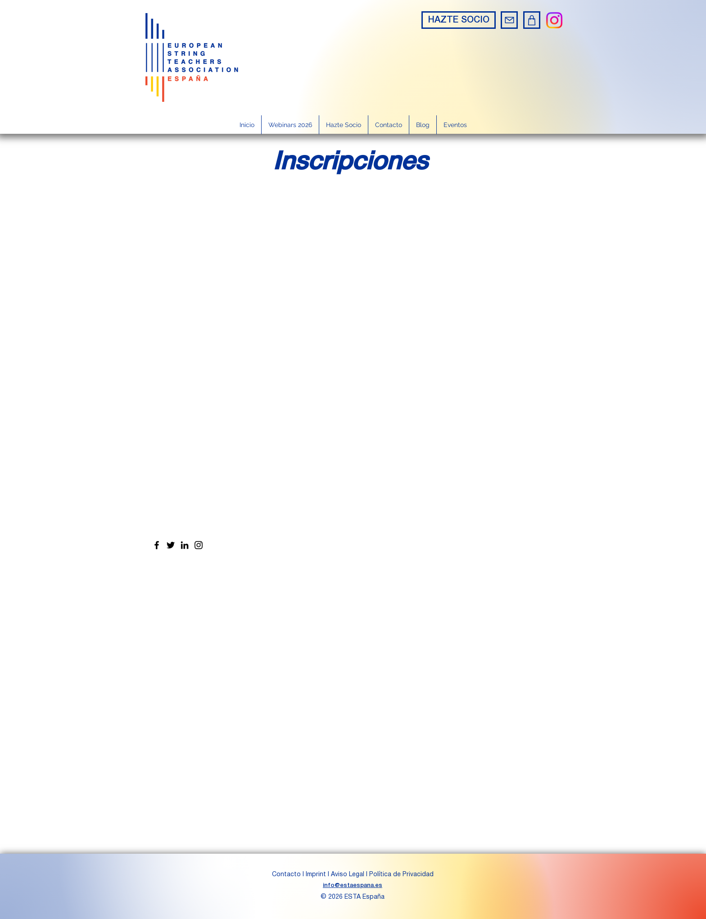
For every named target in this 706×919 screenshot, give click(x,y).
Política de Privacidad (401, 875)
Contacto (287, 875)
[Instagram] (554, 20)
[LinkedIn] (184, 545)
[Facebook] (156, 545)
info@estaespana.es (352, 885)
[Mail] (509, 20)
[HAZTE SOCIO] (458, 20)
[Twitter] (170, 545)
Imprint (316, 875)
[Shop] (531, 20)
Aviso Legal (347, 875)
